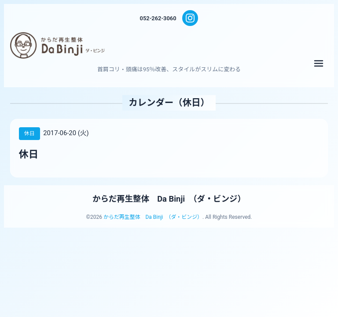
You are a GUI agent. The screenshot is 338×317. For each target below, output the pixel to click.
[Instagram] (190, 18)
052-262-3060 (158, 18)
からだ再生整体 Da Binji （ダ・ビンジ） (169, 198)
